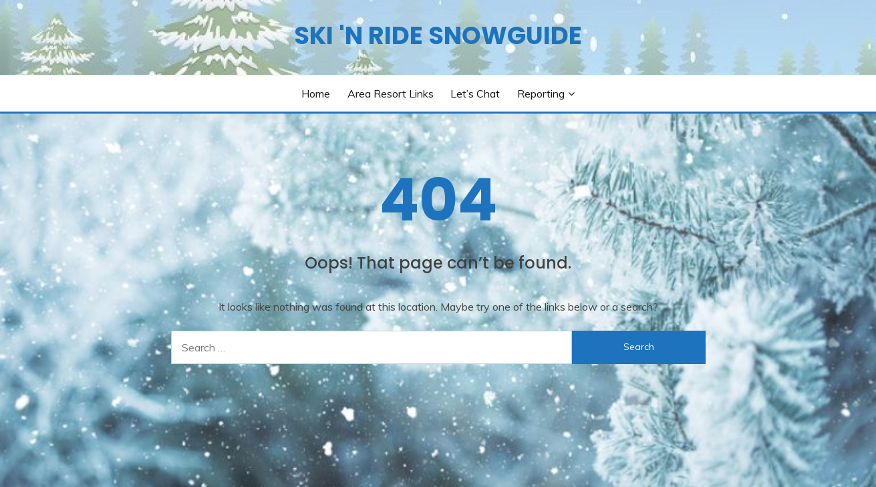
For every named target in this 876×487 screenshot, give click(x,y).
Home (315, 93)
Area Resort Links (390, 93)
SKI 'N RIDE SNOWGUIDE (438, 35)
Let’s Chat (475, 93)
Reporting (541, 93)
